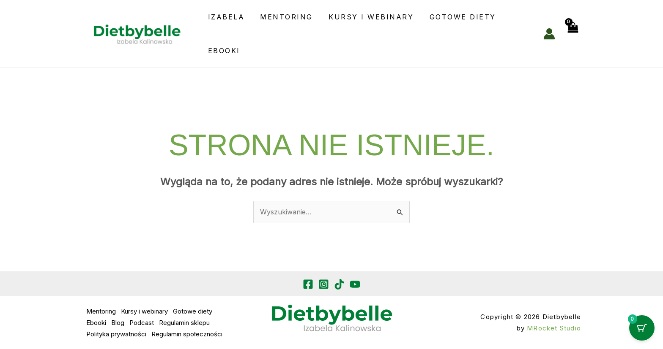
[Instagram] (323, 284)
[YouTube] (355, 284)
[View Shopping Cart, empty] (572, 34)
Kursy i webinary (365, 17)
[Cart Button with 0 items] (642, 328)
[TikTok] (339, 284)
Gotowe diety (455, 17)
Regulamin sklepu (184, 323)
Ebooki (223, 50)
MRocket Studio (554, 328)
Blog (117, 323)
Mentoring (283, 17)
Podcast (141, 323)
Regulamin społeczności (186, 334)
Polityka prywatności (116, 334)
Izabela (225, 17)
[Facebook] (308, 284)
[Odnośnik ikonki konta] (549, 34)
